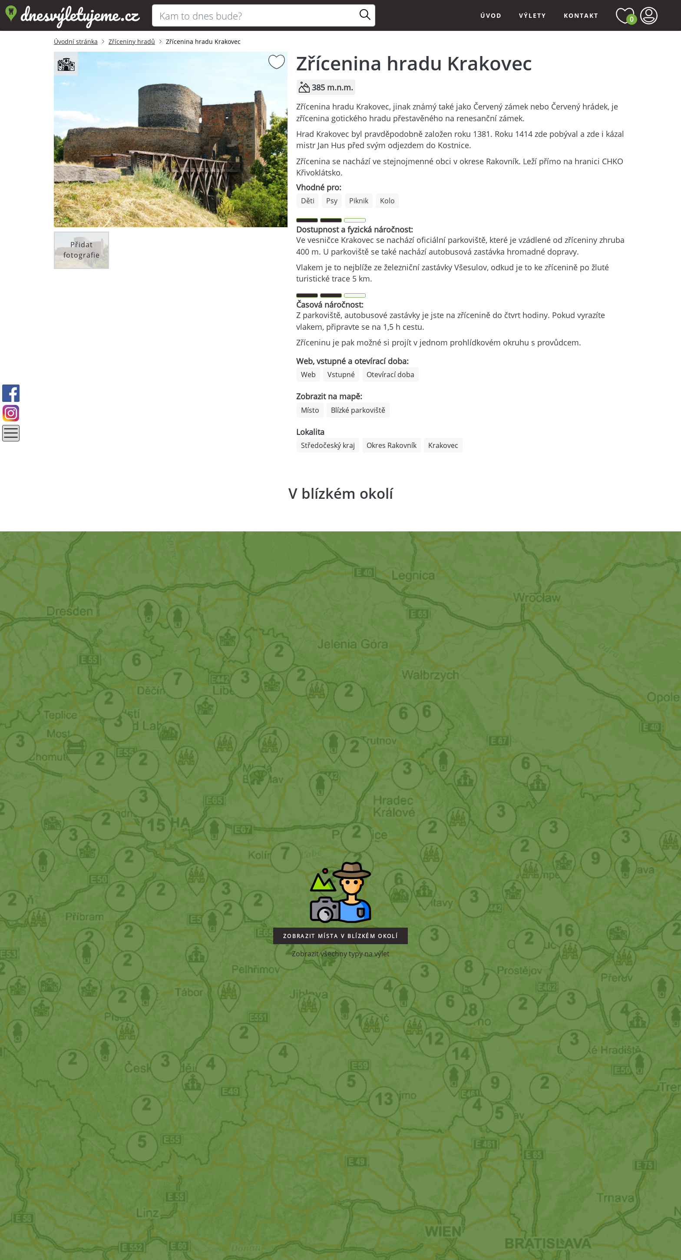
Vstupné (341, 374)
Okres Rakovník (392, 445)
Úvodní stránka (76, 41)
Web (308, 374)
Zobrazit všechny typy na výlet (341, 953)
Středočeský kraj (328, 445)
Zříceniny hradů (132, 41)
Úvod (491, 15)
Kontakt (581, 15)
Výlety (532, 15)
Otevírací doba (390, 374)
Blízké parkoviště (358, 410)
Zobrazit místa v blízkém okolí (340, 936)
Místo (310, 410)
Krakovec (443, 445)
